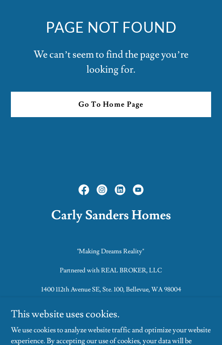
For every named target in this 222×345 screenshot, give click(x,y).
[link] (84, 190)
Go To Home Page (110, 104)
